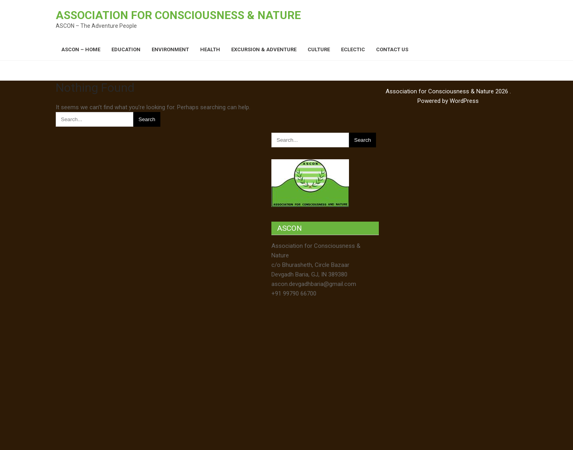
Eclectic (353, 49)
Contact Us (392, 49)
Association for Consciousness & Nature (178, 15)
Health (210, 49)
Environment (170, 49)
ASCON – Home (80, 49)
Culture (319, 49)
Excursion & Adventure (263, 49)
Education (125, 49)
